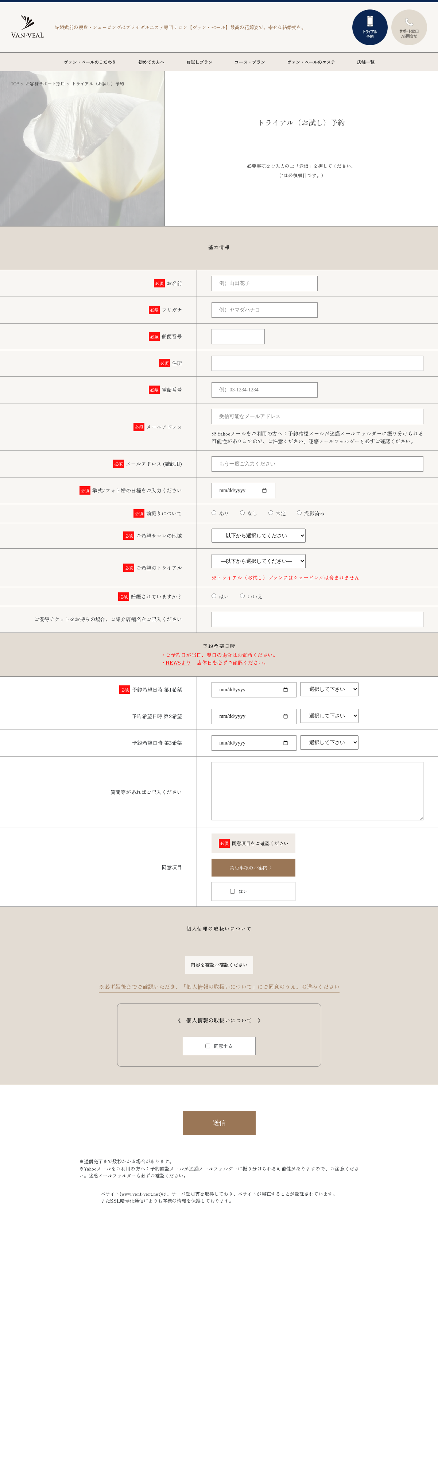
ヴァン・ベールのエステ (311, 62)
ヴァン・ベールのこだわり (90, 62)
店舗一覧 (366, 62)
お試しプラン (199, 62)
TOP (15, 83)
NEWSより (178, 662)
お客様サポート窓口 (45, 83)
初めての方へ (151, 62)
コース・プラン (249, 62)
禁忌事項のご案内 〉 (252, 867)
